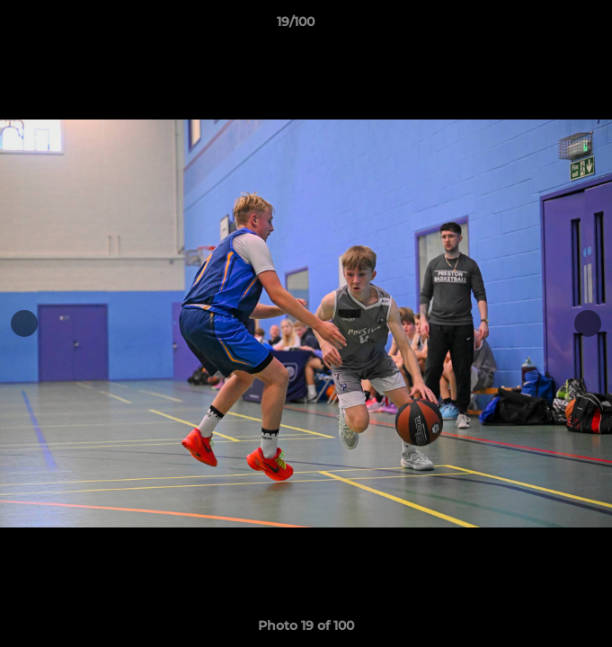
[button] (547, 26)
